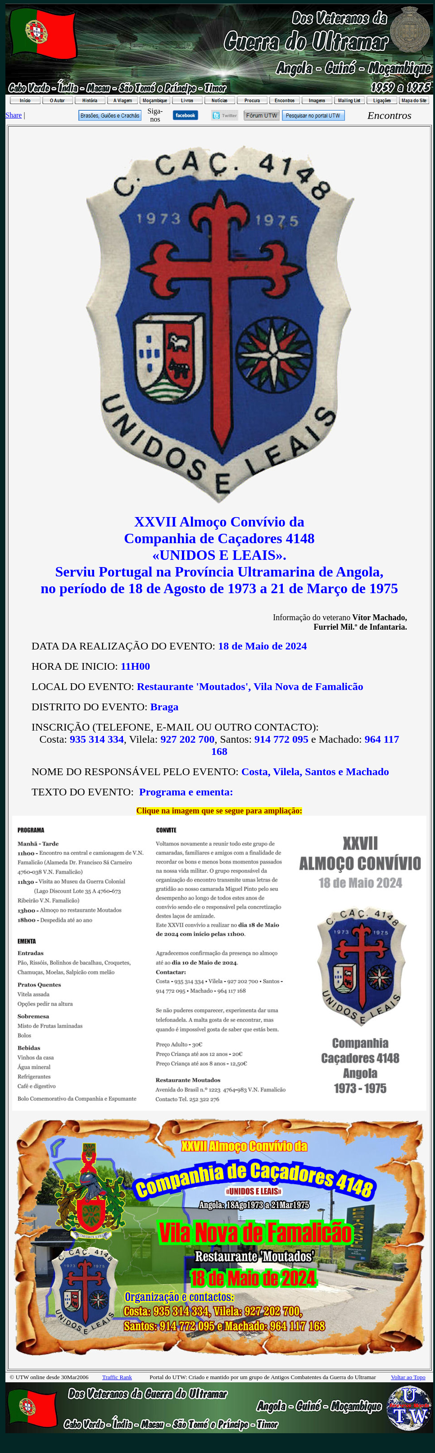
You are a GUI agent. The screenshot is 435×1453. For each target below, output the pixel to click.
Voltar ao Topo (408, 1377)
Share (13, 115)
